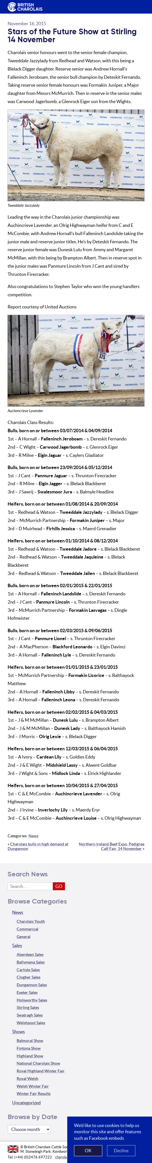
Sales (17, 945)
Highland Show (30, 1056)
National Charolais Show (38, 1063)
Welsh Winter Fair (33, 1086)
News (33, 836)
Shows (18, 1031)
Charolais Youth (31, 921)
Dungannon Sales (32, 985)
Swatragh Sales (30, 1015)
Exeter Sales (27, 992)
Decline (121, 1150)
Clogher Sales (28, 977)
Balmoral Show (30, 1040)
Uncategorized (26, 1102)
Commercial (27, 929)
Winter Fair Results (34, 1093)
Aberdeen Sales (30, 954)
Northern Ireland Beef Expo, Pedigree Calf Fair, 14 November (111, 846)
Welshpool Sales (31, 1023)
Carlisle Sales (28, 970)
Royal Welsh (27, 1078)
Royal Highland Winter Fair (41, 1071)
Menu (137, 2)
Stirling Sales (28, 1007)
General (24, 936)
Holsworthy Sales (32, 1000)
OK (88, 1150)
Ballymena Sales (31, 962)
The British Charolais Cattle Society (24, 7)
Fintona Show (29, 1048)
